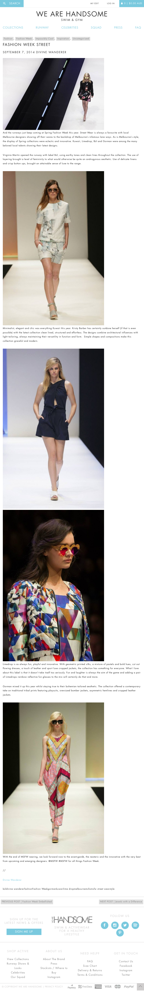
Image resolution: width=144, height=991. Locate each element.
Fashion (8, 39)
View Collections (18, 959)
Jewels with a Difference (121, 901)
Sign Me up (24, 931)
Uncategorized (81, 39)
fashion (28, 889)
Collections (13, 27)
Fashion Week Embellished (27, 901)
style (112, 889)
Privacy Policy (54, 987)
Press (118, 27)
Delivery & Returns (90, 970)
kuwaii (60, 889)
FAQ (138, 27)
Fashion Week (24, 39)
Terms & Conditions (90, 975)
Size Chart (90, 966)
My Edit (94, 3)
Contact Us (126, 961)
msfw (88, 889)
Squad (96, 27)
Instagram (54, 977)
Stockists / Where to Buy (54, 970)
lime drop (68, 889)
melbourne (80, 889)
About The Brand (54, 959)
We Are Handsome (72, 16)
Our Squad (18, 977)
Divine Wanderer (12, 880)
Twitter (126, 975)
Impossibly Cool (44, 39)
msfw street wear (100, 889)
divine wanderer (51, 52)
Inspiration (63, 39)
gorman (52, 889)
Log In (111, 3)
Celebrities (69, 27)
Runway (42, 27)
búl (4, 889)
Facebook (126, 966)
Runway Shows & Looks (18, 966)
